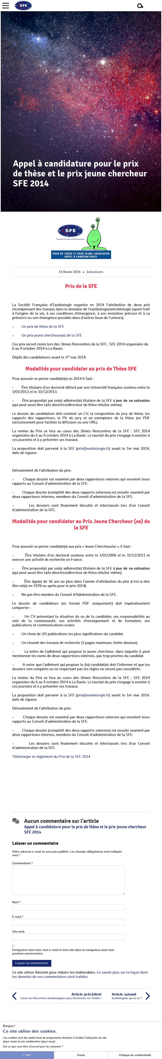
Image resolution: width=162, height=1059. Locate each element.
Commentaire (22, 863)
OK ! (27, 1055)
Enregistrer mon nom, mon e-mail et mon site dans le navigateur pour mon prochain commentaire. (63, 951)
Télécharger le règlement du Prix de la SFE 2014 (51, 757)
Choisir (81, 1055)
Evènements (95, 271)
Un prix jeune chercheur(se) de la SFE (52, 335)
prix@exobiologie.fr (93, 448)
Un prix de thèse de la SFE (43, 327)
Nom (16, 902)
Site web (18, 931)
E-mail (17, 916)
